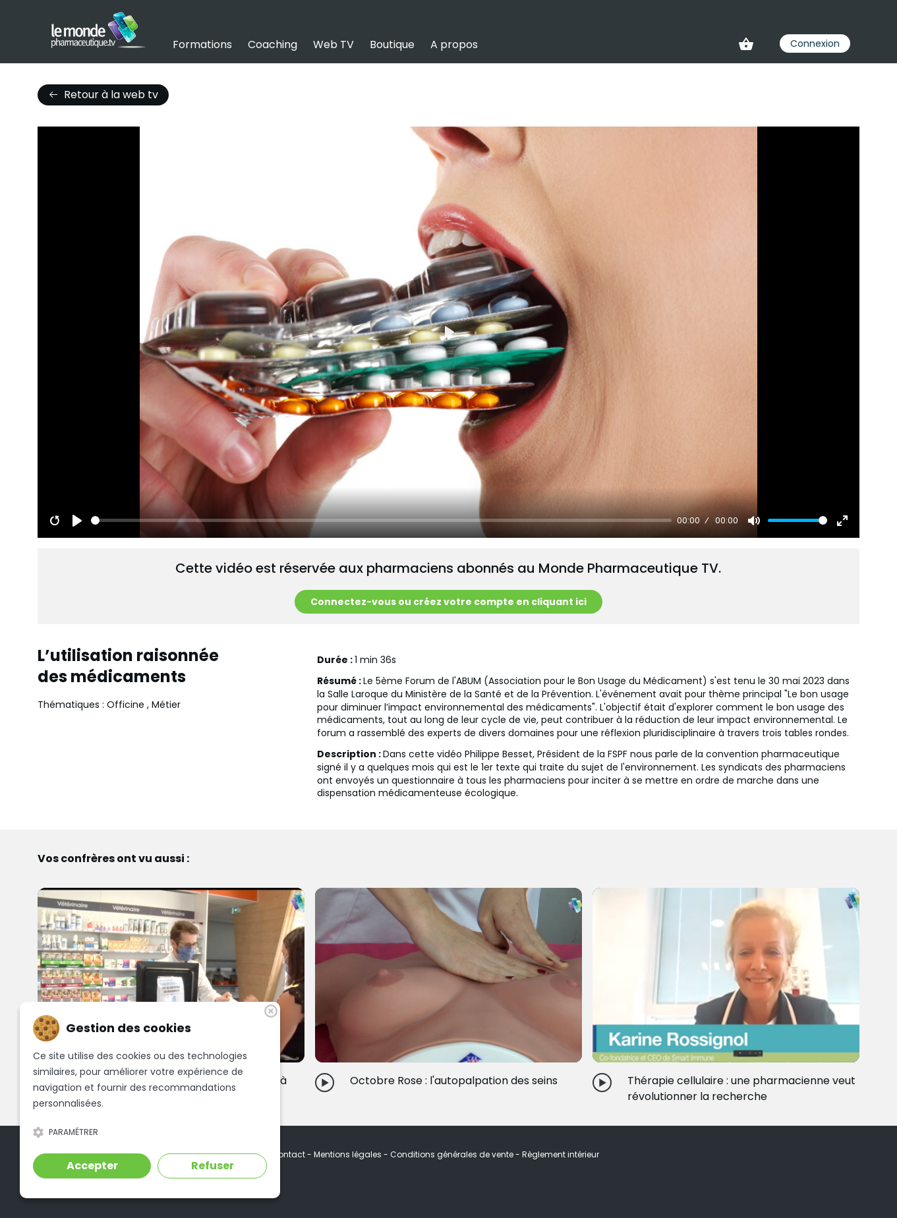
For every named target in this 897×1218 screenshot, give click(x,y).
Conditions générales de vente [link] (452, 1154)
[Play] (77, 520)
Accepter (92, 1165)
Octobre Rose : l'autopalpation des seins (454, 1080)
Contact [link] (289, 1154)
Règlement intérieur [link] (560, 1154)
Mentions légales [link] (349, 1154)
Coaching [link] (272, 44)
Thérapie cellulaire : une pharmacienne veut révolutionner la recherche (741, 1088)
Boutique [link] (392, 44)
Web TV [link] (333, 44)
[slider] (381, 520)
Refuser (212, 1165)
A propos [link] (454, 44)
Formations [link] (202, 44)
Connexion (815, 43)
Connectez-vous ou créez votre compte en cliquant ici (448, 601)
